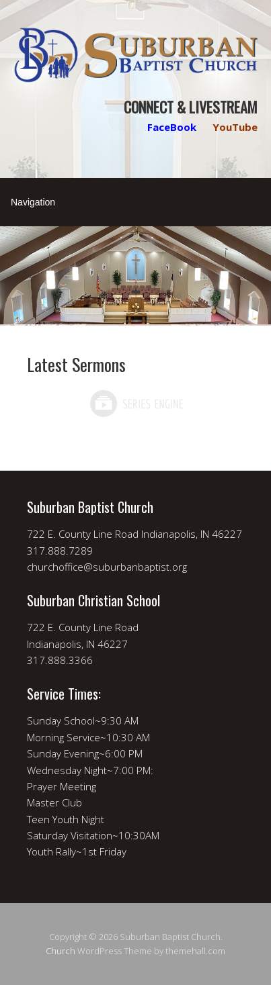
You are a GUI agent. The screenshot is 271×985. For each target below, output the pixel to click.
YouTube (235, 127)
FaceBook (171, 127)
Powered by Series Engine (136, 403)
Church (60, 951)
